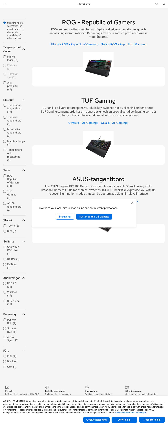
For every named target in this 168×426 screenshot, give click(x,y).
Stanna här (65, 216)
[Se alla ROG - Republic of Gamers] (124, 45)
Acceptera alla (152, 419)
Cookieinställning (96, 419)
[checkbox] (14, 155)
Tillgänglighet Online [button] (14, 49)
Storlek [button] (14, 220)
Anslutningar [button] (14, 278)
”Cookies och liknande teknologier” (130, 412)
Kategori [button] (14, 99)
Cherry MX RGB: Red (13, 250)
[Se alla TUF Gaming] (115, 123)
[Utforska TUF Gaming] (83, 123)
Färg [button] (14, 350)
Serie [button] (14, 170)
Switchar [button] (14, 241)
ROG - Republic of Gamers (13, 180)
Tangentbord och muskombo (14, 155)
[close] (132, 202)
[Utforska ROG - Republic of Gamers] (74, 45)
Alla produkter (12, 86)
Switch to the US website (94, 216)
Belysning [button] (14, 314)
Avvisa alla (124, 419)
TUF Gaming (11, 195)
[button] (4, 3)
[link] (84, 4)
